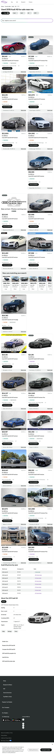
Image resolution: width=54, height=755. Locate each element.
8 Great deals (37, 596)
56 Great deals (37, 587)
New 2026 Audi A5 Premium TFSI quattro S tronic (15, 294)
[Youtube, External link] (23, 724)
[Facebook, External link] (23, 722)
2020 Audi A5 (5, 596)
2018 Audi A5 (5, 599)
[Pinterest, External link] (23, 728)
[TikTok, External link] (23, 720)
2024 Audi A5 (5, 584)
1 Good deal (37, 578)
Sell (17, 2)
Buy (12, 2)
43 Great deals (37, 599)
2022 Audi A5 (5, 590)
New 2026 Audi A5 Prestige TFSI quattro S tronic (6, 294)
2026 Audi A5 (5, 578)
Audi (13, 6)
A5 (15, 6)
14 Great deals (37, 584)
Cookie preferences (33, 749)
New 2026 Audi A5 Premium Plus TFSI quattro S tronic (24, 294)
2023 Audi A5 (5, 587)
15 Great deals (37, 590)
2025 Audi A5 (5, 581)
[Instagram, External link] (23, 726)
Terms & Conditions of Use (7, 732)
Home (2, 6)
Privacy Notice (4, 735)
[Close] (52, 744)
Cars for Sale (8, 6)
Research (23, 2)
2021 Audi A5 (5, 593)
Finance (30, 2)
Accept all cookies (46, 749)
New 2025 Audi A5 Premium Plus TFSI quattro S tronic (42, 294)
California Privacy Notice (6, 738)
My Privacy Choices (6, 740)
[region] (27, 748)
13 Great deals (37, 593)
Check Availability (7, 68)
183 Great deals (38, 581)
